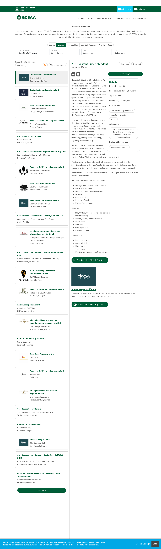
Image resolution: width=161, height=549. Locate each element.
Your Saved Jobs (105, 45)
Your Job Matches (88, 45)
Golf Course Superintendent (42, 105)
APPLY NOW (125, 74)
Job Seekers (124, 8)
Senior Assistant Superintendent (44, 90)
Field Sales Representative (42, 354)
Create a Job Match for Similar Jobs (91, 260)
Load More (42, 490)
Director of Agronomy (39, 439)
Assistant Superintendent (28, 305)
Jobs (90, 18)
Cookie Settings (143, 544)
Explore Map (72, 45)
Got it (155, 544)
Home (81, 18)
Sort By (20, 65)
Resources (139, 18)
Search (52, 45)
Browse (61, 45)
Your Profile (122, 18)
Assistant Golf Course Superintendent (47, 120)
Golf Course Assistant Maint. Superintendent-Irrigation (41, 151)
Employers (139, 8)
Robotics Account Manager (29, 424)
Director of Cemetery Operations (32, 338)
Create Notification (58, 65)
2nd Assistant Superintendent (43, 74)
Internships (104, 18)
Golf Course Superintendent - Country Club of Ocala (40, 215)
